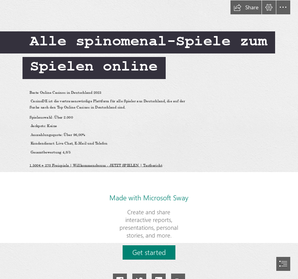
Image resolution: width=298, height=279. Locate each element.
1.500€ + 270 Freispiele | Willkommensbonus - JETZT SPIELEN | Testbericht (95, 165)
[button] (246, 7)
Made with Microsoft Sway (148, 197)
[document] (149, 139)
